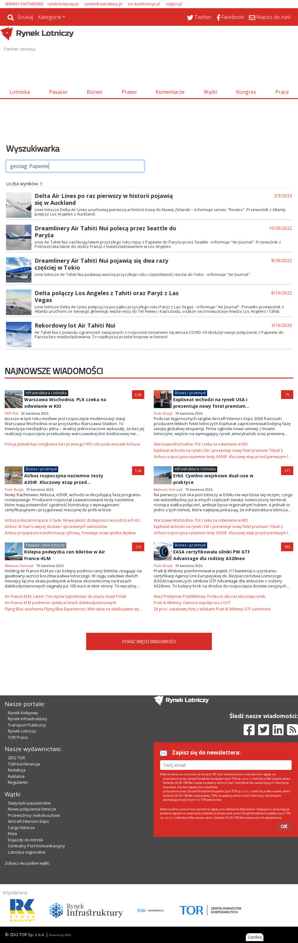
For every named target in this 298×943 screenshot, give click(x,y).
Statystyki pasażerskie (29, 803)
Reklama (16, 776)
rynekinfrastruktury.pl (103, 4)
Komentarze (170, 91)
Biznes (94, 91)
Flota (12, 833)
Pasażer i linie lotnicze (45, 545)
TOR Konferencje (24, 764)
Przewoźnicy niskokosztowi (34, 815)
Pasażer (58, 91)
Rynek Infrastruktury (27, 718)
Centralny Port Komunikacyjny (36, 846)
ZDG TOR (16, 758)
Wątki (210, 91)
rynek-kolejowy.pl (63, 4)
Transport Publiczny (27, 725)
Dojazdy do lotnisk (25, 840)
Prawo (129, 91)
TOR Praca (18, 737)
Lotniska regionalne (27, 852)
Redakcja (16, 770)
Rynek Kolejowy (23, 713)
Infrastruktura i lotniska (46, 393)
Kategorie (49, 17)
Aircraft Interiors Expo (28, 821)
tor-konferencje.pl (144, 4)
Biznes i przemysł (190, 393)
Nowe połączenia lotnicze (32, 809)
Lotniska (19, 91)
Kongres (246, 91)
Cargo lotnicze (21, 827)
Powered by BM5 (60, 935)
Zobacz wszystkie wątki (27, 863)
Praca (282, 91)
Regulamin (18, 782)
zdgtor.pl (174, 4)
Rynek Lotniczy (22, 731)
